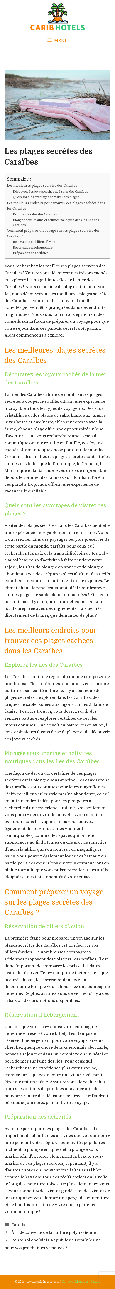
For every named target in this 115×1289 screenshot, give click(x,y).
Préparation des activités (31, 253)
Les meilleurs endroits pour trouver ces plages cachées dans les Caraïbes (56, 206)
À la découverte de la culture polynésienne (53, 1232)
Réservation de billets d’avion (34, 242)
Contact (67, 1282)
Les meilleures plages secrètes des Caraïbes (42, 185)
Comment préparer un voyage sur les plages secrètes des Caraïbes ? (53, 234)
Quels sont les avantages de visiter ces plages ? (47, 197)
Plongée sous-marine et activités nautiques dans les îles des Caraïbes (56, 222)
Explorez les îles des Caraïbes (35, 214)
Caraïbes (20, 1224)
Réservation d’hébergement (33, 248)
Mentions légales (87, 1282)
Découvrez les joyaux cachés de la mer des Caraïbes (50, 192)
